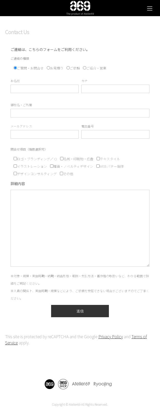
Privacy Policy (110, 336)
